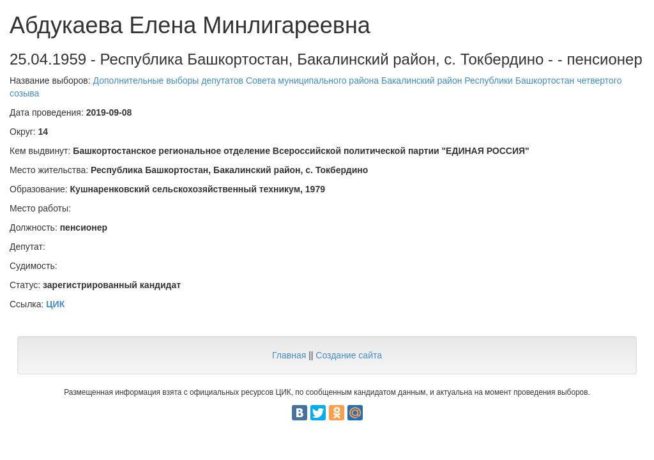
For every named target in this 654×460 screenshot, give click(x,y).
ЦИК (55, 304)
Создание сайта (349, 355)
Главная (289, 355)
